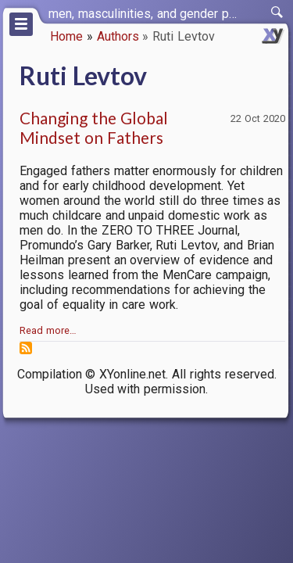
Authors (118, 36)
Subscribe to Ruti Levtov (26, 348)
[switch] (277, 12)
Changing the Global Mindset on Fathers (94, 127)
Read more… (48, 330)
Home (66, 36)
